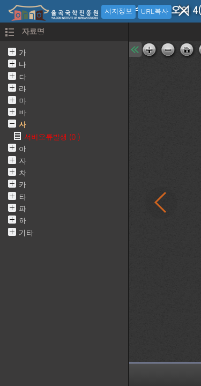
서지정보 (118, 11)
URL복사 (154, 11)
